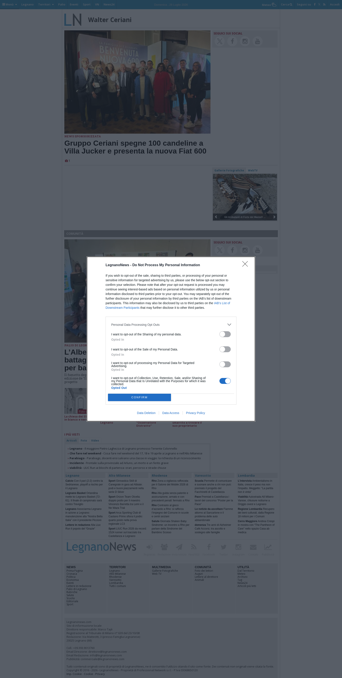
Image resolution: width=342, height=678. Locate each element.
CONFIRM (139, 397)
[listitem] (171, 324)
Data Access (170, 413)
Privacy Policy (195, 413)
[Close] (246, 265)
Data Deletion (146, 413)
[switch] (225, 334)
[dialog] (171, 339)
